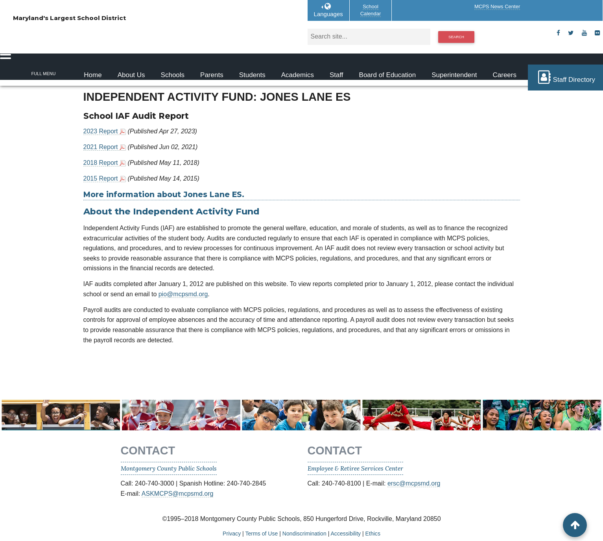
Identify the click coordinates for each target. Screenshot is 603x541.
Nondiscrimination (304, 533)
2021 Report (101, 147)
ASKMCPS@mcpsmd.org (178, 493)
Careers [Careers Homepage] (504, 75)
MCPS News (497, 6)
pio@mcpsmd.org (183, 294)
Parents (211, 75)
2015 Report (101, 178)
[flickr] (597, 33)
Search (456, 37)
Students (252, 75)
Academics (297, 75)
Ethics (372, 533)
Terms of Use (261, 533)
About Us (131, 75)
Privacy (232, 533)
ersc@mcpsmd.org (414, 483)
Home (92, 75)
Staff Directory (565, 77)
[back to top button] (575, 525)
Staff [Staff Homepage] (336, 75)
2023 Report (101, 131)
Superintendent (454, 75)
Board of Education (387, 75)
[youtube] (584, 33)
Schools (172, 75)
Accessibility (345, 533)
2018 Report (101, 162)
